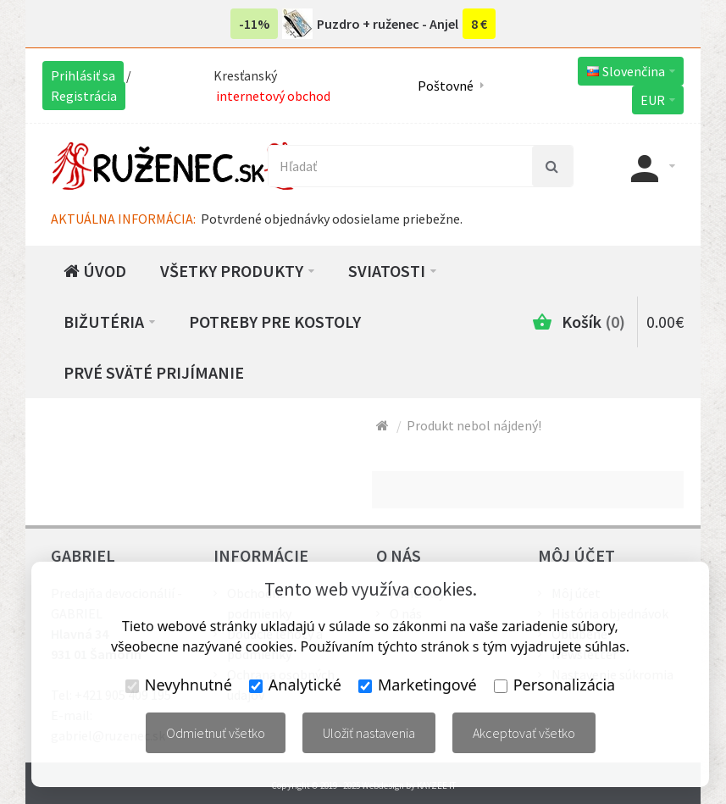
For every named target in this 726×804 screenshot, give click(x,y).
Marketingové (417, 684)
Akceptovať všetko (524, 732)
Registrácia (84, 95)
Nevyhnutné (178, 684)
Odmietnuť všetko (215, 732)
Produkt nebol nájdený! (474, 425)
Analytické (295, 684)
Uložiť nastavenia (369, 732)
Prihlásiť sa (83, 75)
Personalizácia (554, 684)
